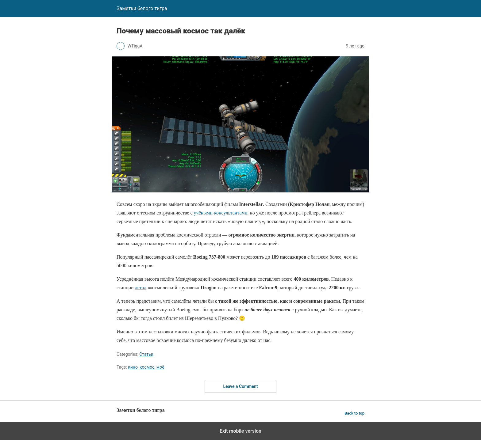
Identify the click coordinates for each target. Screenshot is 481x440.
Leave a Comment (240, 386)
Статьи (146, 354)
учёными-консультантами (221, 212)
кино (133, 367)
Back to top (354, 413)
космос (147, 367)
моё (160, 367)
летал (141, 287)
